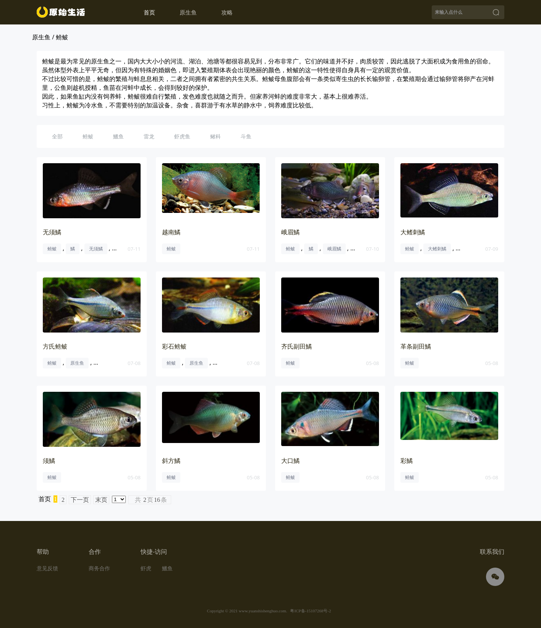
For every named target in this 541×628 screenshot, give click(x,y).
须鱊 (49, 460)
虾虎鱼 (182, 136)
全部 (57, 136)
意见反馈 (47, 568)
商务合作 (99, 568)
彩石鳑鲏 (174, 346)
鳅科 (215, 136)
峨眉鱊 (290, 232)
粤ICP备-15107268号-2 (310, 611)
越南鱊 (171, 232)
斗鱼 (246, 136)
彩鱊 (406, 460)
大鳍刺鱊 (412, 232)
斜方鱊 (171, 460)
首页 (149, 12)
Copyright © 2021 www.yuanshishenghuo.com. (247, 611)
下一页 (80, 500)
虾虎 (146, 568)
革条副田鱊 (415, 346)
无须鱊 (52, 232)
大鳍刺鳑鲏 (471, 248)
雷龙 (149, 136)
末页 (101, 500)
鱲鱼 (118, 136)
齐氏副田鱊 (296, 346)
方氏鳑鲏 (55, 346)
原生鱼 (77, 363)
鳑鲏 (88, 136)
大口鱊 (290, 460)
